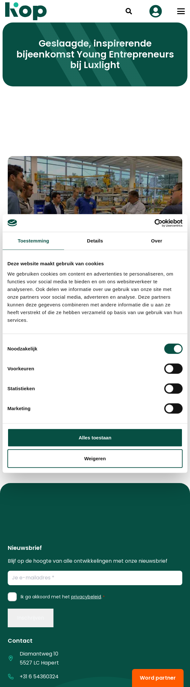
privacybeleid (86, 597)
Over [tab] (156, 240)
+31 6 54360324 (39, 676)
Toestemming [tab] (33, 240)
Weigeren (95, 458)
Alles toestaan (95, 437)
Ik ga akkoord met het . (63, 597)
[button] (129, 11)
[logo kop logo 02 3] (26, 11)
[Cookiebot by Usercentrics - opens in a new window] (154, 223)
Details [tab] (95, 240)
